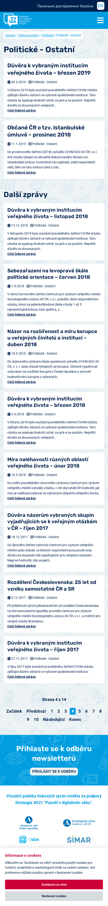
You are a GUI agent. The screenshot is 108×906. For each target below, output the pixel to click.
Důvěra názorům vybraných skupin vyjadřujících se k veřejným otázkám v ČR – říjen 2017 (52, 521)
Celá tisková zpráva (21, 110)
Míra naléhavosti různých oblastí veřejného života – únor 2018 (47, 462)
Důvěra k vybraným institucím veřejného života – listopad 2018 (47, 213)
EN (100, 5)
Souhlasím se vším (54, 884)
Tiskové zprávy (28, 35)
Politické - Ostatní (44, 82)
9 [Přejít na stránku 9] (28, 719)
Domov (11, 35)
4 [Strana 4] (73, 711)
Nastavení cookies (54, 896)
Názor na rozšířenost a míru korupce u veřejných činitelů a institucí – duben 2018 (52, 338)
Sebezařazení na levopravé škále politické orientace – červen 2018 (48, 274)
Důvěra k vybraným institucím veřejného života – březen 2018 (46, 402)
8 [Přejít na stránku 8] (100, 711)
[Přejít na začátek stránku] (14, 711)
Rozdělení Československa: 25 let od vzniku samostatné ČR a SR (51, 585)
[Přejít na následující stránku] (54, 719)
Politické (48, 35)
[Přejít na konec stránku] (75, 719)
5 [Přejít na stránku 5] (79, 711)
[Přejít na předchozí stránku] (36, 711)
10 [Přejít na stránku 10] (36, 719)
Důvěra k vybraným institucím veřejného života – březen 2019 (49, 69)
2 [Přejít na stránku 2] (59, 711)
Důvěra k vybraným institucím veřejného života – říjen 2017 (44, 646)
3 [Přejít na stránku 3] (65, 711)
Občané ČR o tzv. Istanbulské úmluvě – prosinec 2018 (46, 131)
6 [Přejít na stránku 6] (86, 711)
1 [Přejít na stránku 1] (52, 711)
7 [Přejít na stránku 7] (93, 711)
